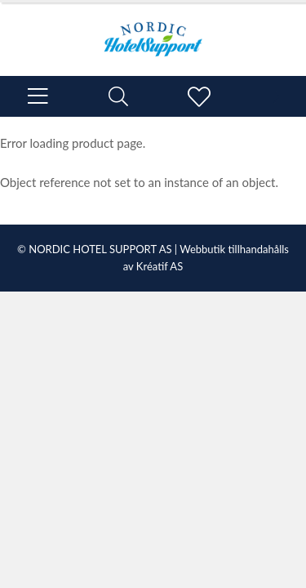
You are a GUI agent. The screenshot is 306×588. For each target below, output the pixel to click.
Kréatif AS (159, 266)
